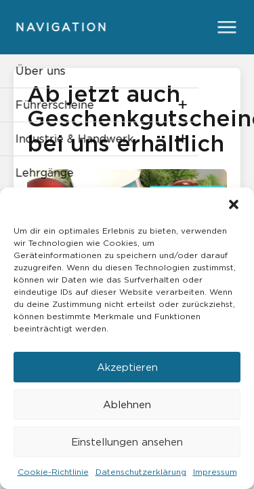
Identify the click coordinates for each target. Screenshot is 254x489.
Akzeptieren (127, 367)
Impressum (215, 472)
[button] (233, 204)
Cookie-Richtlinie (53, 472)
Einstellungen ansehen (127, 441)
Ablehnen (127, 404)
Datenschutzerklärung (141, 472)
